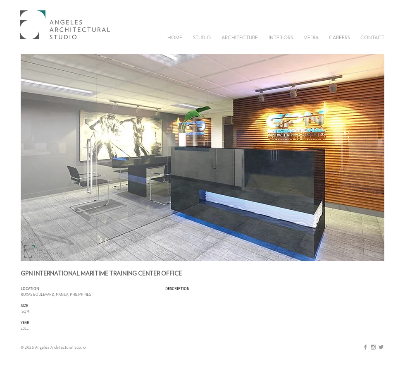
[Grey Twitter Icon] (381, 347)
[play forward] (374, 157)
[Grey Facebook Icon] (365, 347)
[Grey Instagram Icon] (373, 347)
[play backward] (31, 157)
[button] (202, 36)
